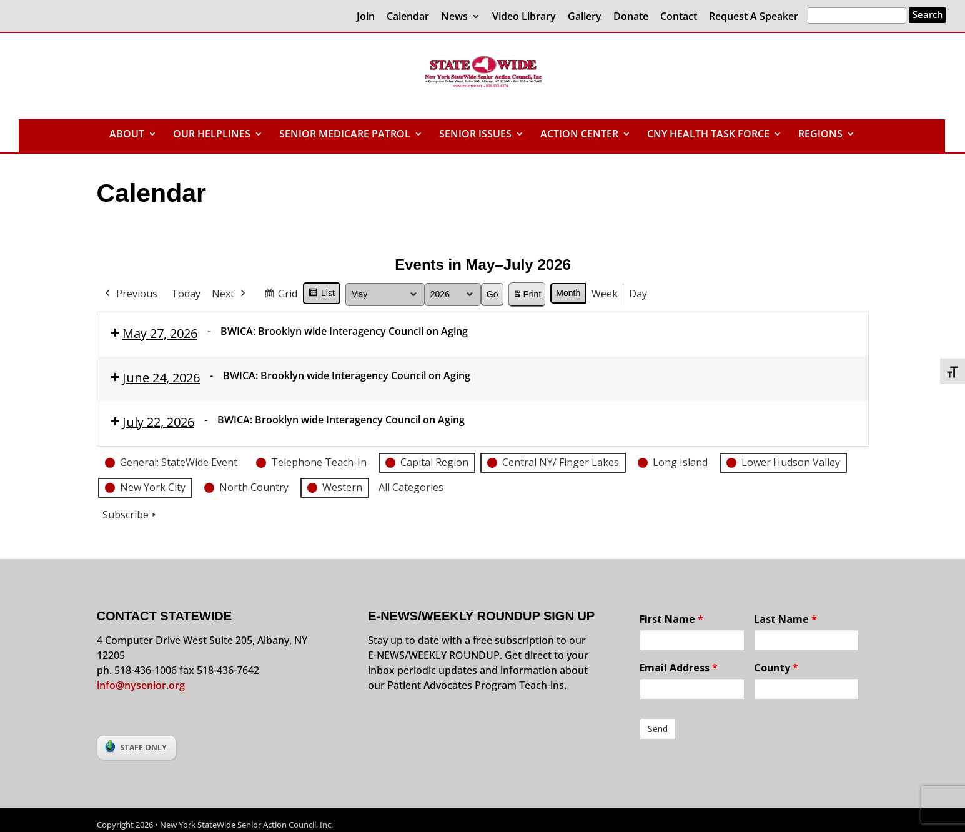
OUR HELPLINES (211, 135)
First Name (671, 619)
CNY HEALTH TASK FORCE (708, 135)
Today (185, 293)
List (321, 294)
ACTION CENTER (579, 135)
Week (604, 293)
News (454, 17)
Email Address (679, 668)
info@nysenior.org (141, 685)
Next (230, 294)
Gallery (584, 17)
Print (526, 296)
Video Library (524, 17)
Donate (630, 17)
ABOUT (126, 135)
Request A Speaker (753, 17)
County (776, 668)
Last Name (785, 619)
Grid (280, 295)
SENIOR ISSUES (475, 135)
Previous (129, 294)
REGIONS (820, 135)
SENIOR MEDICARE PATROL (344, 135)
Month (568, 293)
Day (638, 293)
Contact (678, 17)
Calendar (408, 17)
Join (366, 17)
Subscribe (130, 515)
